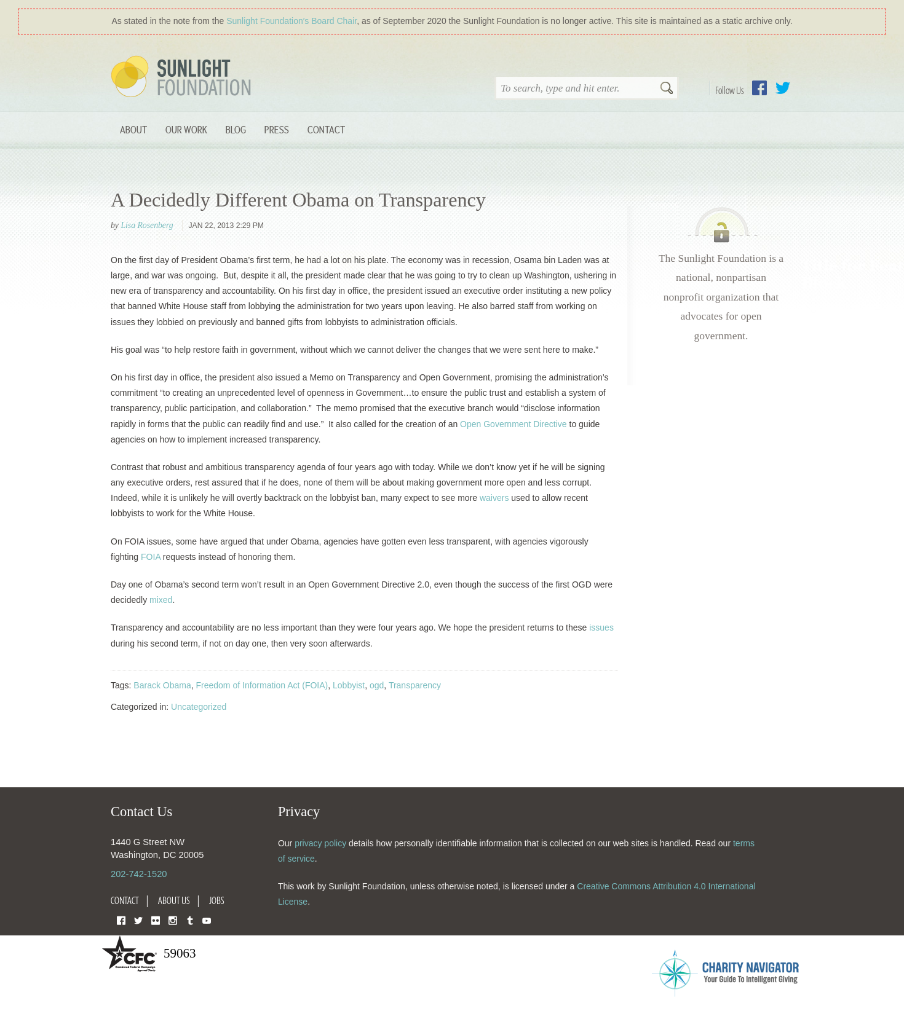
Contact (326, 129)
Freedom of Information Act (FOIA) (262, 685)
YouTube (206, 920)
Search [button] (666, 89)
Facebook (759, 88)
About (133, 129)
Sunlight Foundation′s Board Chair (291, 21)
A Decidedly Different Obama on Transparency (298, 200)
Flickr (155, 920)
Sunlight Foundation (183, 77)
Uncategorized (198, 707)
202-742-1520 (139, 874)
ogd (377, 685)
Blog (236, 129)
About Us (174, 900)
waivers (494, 498)
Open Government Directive (513, 424)
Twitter (782, 88)
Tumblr (190, 920)
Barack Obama (162, 685)
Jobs (216, 900)
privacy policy (320, 843)
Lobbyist (349, 685)
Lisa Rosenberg (147, 225)
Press (276, 129)
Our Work (186, 129)
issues (601, 627)
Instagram (173, 920)
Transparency (415, 685)
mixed (160, 600)
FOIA (151, 557)
